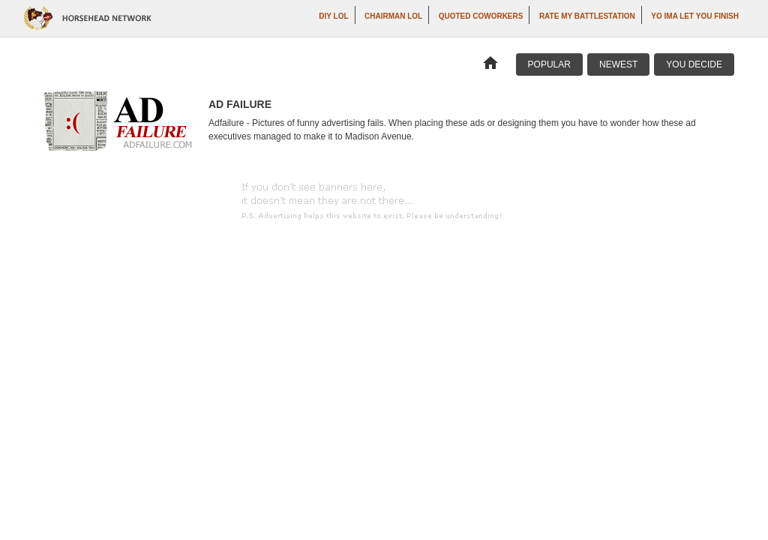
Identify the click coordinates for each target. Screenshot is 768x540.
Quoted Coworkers (481, 16)
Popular (549, 64)
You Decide (694, 64)
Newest (618, 64)
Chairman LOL (393, 16)
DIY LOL (333, 16)
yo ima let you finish (695, 16)
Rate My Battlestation (587, 16)
